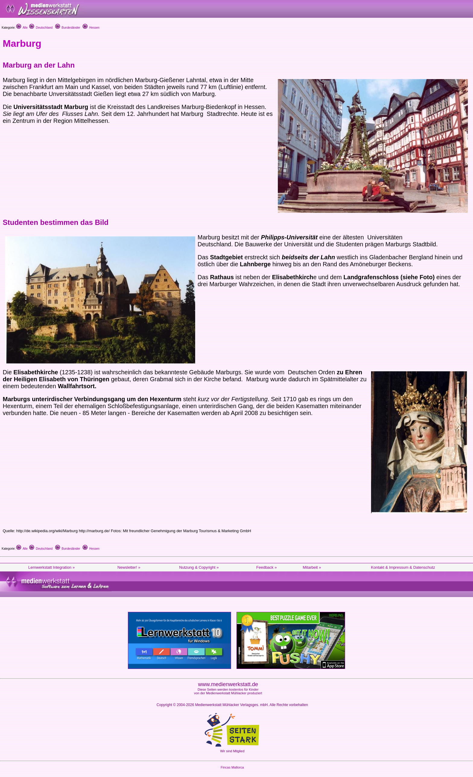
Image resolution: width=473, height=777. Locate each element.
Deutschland (40, 27)
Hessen (91, 27)
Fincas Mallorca (232, 767)
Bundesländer (67, 27)
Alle (22, 27)
